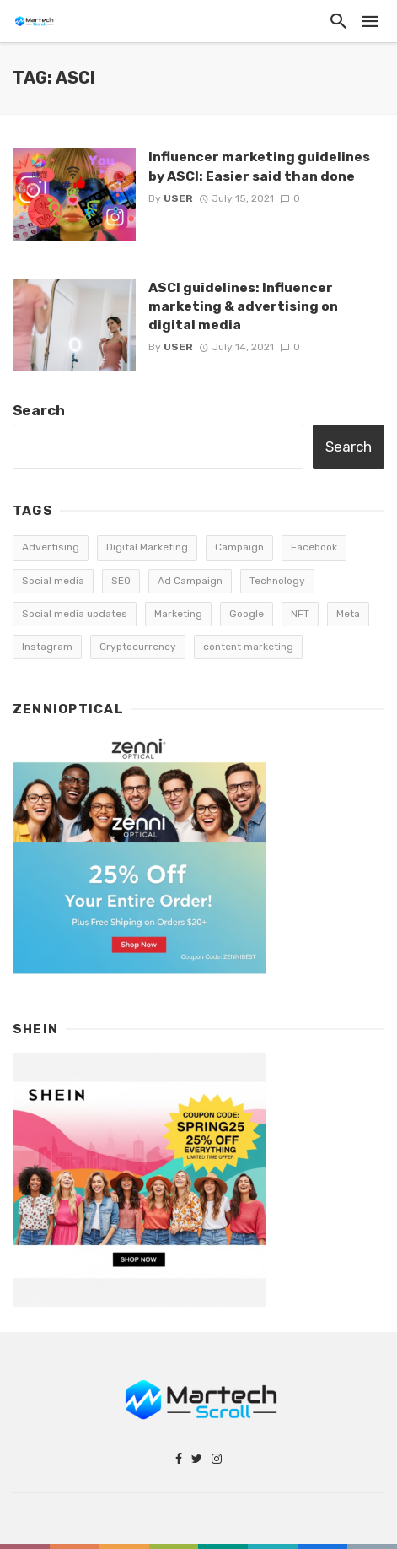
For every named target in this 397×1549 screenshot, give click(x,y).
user (178, 198)
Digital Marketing (147, 547)
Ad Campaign (190, 581)
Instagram (47, 647)
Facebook (314, 547)
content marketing (248, 647)
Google (246, 614)
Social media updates (74, 614)
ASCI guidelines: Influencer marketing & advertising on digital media (243, 306)
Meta (348, 614)
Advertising (50, 547)
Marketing (178, 614)
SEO (121, 581)
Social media (53, 581)
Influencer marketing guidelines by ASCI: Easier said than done (259, 166)
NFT (300, 614)
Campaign (239, 547)
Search (39, 410)
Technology (277, 581)
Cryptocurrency (137, 647)
